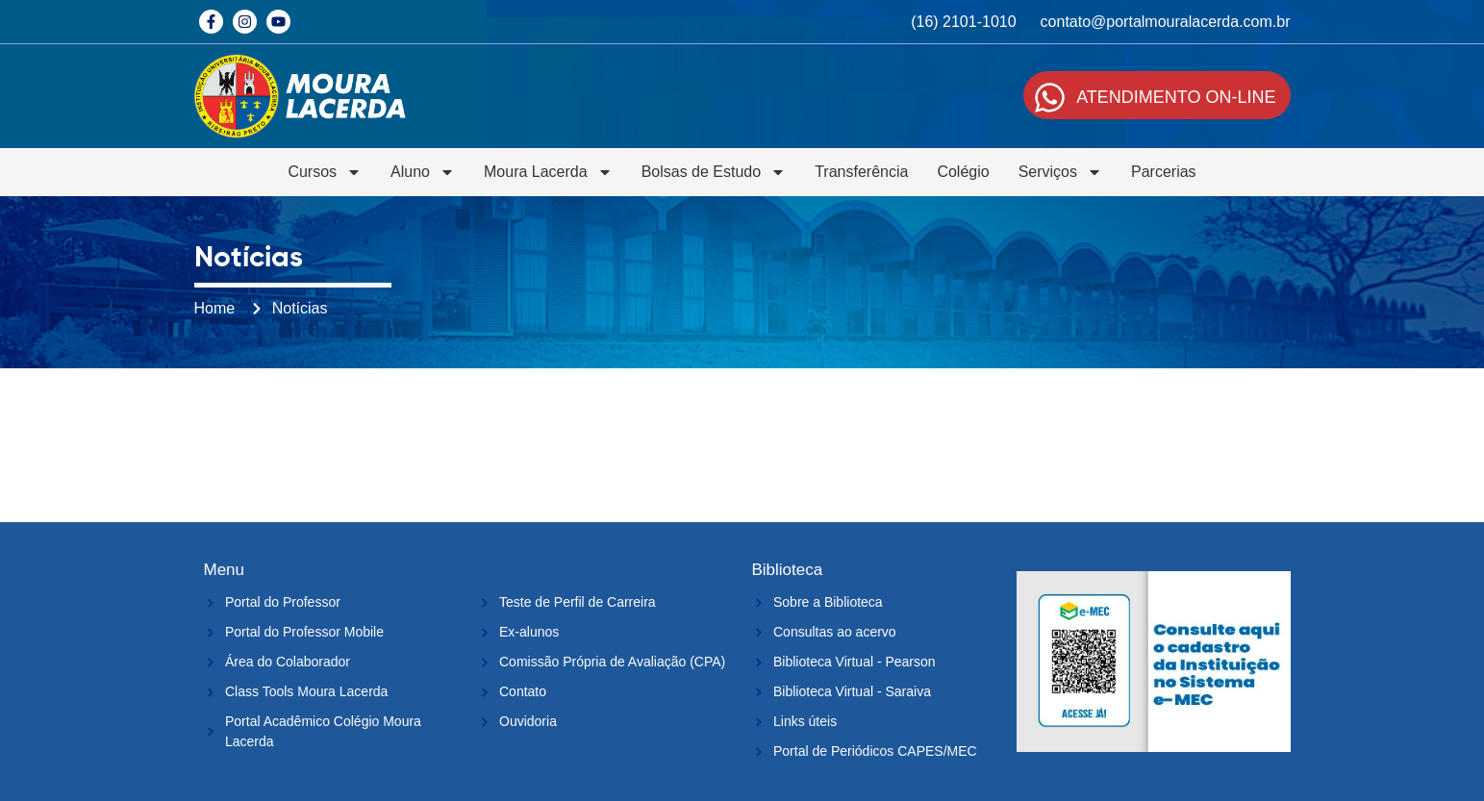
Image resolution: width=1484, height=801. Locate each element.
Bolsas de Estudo (714, 172)
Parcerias (1163, 171)
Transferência (861, 171)
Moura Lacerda (548, 172)
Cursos (325, 172)
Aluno (422, 172)
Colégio (963, 171)
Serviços (1060, 172)
